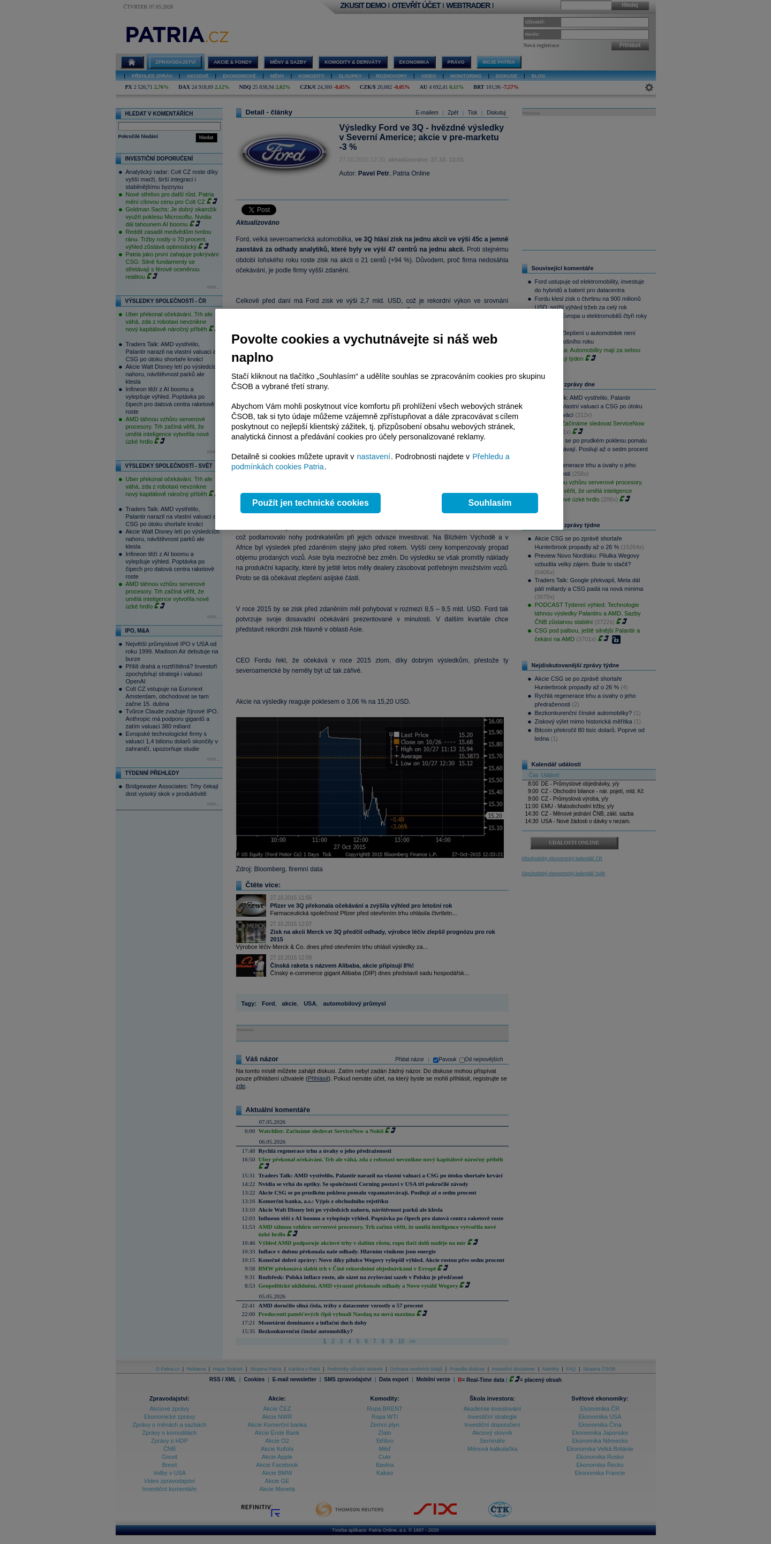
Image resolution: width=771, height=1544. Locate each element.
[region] (389, 419)
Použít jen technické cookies (310, 502)
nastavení (373, 456)
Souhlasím (490, 502)
